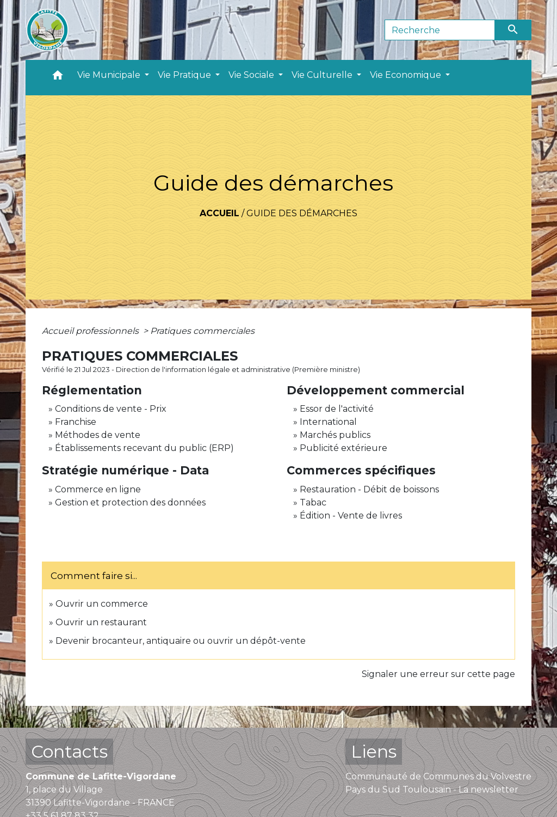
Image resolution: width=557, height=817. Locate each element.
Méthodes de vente (97, 435)
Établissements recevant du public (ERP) (144, 448)
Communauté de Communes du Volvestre (438, 776)
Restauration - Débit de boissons (369, 489)
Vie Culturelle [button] (323, 75)
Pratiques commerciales (202, 331)
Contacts (69, 751)
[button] (57, 77)
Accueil (219, 213)
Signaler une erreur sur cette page (438, 674)
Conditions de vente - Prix (110, 409)
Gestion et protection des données (130, 502)
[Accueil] (47, 29)
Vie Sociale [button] (252, 75)
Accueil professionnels (91, 331)
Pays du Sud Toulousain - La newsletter (431, 789)
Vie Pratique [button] (185, 75)
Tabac (313, 502)
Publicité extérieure (343, 448)
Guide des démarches (301, 213)
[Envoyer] (513, 30)
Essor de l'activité (337, 409)
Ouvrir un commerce (101, 604)
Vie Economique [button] (406, 75)
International (328, 422)
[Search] (440, 30)
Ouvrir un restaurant (101, 622)
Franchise (75, 422)
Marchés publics (335, 435)
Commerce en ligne (98, 489)
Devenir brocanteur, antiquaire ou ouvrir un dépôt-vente (180, 641)
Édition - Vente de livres (351, 515)
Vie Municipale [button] (110, 75)
